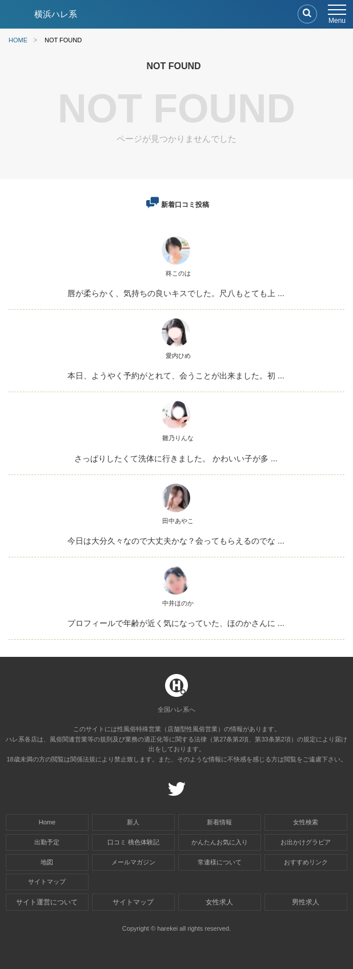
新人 (133, 822)
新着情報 (219, 822)
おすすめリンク (306, 862)
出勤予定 (46, 842)
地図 (47, 862)
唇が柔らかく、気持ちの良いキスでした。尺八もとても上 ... (175, 293)
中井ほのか (178, 603)
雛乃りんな (178, 437)
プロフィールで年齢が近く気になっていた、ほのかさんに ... (175, 623)
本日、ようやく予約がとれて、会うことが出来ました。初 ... (175, 375)
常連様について (220, 862)
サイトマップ (47, 881)
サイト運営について (47, 902)
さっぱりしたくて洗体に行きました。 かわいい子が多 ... (175, 458)
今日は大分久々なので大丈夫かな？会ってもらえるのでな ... (175, 540)
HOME (18, 40)
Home (47, 822)
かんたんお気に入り (219, 842)
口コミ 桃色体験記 (133, 842)
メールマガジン (133, 862)
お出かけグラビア (305, 842)
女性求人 (219, 902)
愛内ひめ (178, 355)
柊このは (178, 273)
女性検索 (305, 822)
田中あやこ (178, 520)
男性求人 (305, 902)
